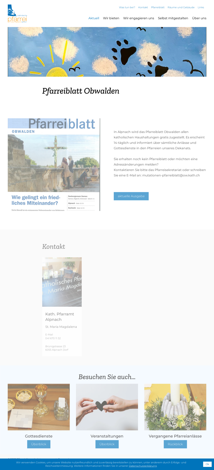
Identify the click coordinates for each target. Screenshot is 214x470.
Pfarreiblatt (157, 7)
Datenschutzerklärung (143, 465)
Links (201, 7)
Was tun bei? (127, 7)
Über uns (199, 18)
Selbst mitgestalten (173, 18)
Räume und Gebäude (181, 7)
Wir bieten (111, 18)
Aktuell (93, 18)
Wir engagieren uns (138, 18)
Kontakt (143, 7)
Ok (207, 464)
